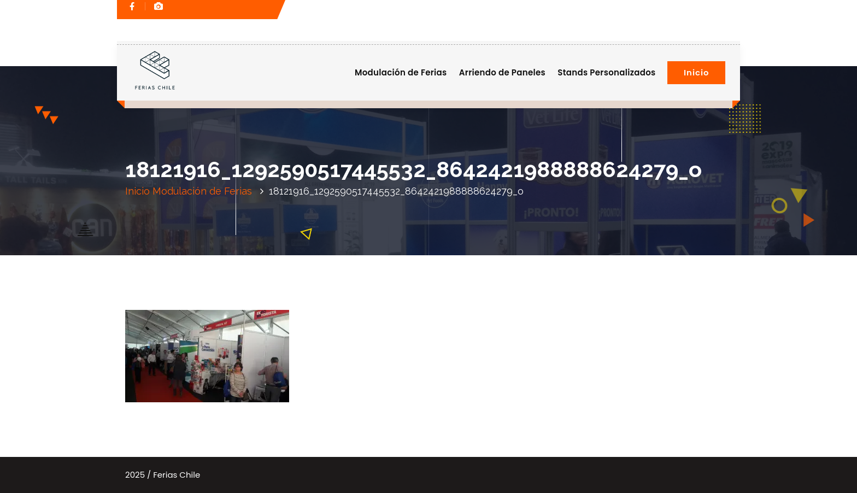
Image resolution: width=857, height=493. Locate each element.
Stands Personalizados (606, 72)
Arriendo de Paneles (502, 72)
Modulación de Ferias (401, 72)
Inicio (696, 72)
